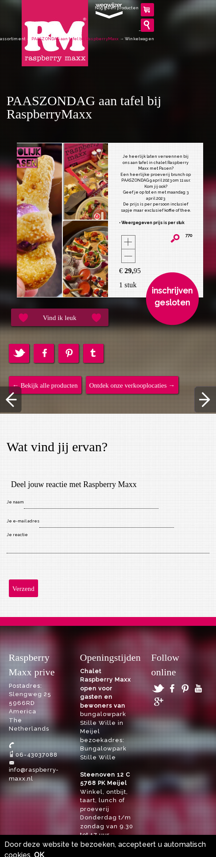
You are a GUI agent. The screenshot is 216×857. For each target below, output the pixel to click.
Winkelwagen (139, 39)
